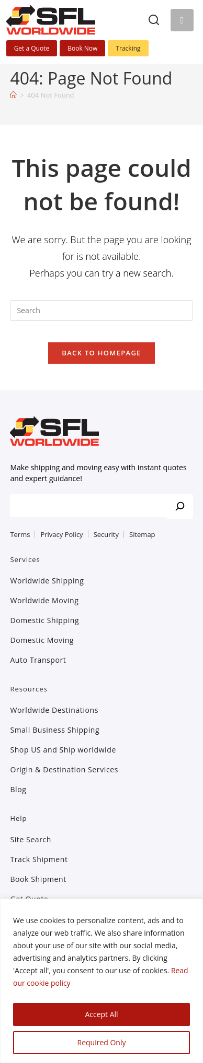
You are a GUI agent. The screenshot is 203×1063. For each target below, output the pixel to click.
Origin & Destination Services (64, 769)
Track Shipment (38, 859)
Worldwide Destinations (54, 710)
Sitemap (142, 534)
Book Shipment (38, 879)
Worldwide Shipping (47, 581)
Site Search (30, 839)
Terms (20, 534)
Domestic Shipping (44, 620)
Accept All (101, 1014)
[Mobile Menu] (182, 20)
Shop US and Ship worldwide (63, 750)
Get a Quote (32, 48)
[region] (101, 981)
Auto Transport (38, 660)
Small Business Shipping (54, 730)
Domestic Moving (42, 640)
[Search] (153, 19)
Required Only (101, 1042)
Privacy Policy (61, 534)
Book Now (82, 48)
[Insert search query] (101, 310)
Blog (18, 789)
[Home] (13, 95)
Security (106, 534)
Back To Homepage (101, 352)
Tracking (128, 48)
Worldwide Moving (44, 600)
